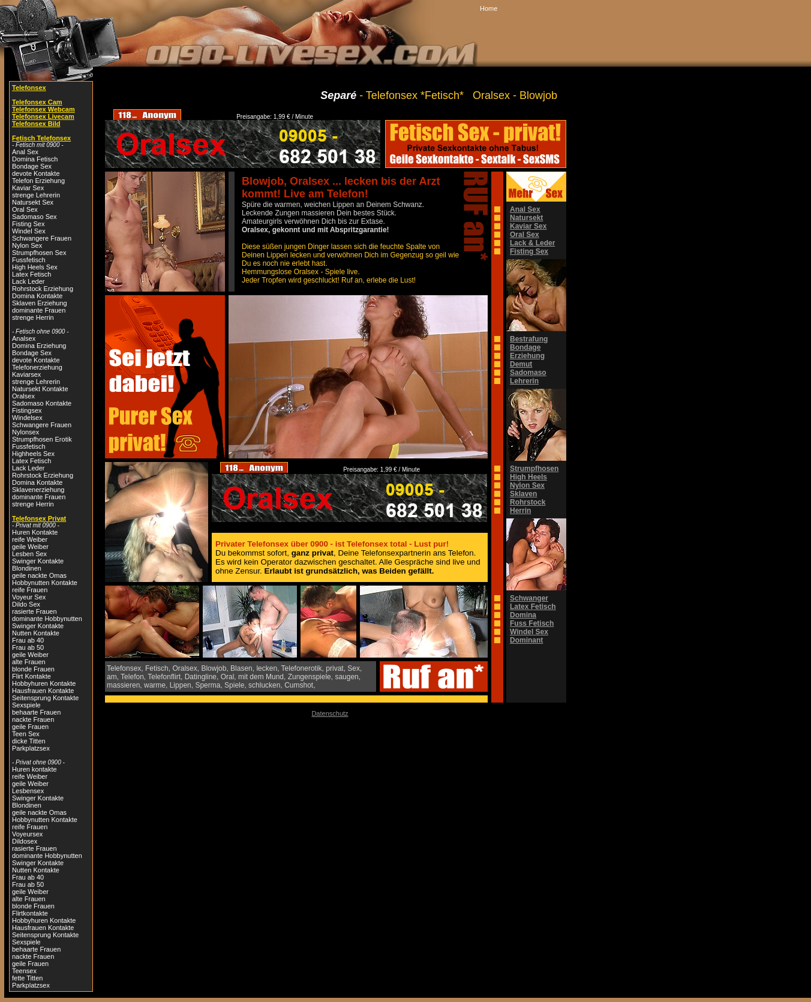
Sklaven (523, 494)
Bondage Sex (32, 166)
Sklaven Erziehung (39, 303)
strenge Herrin (33, 317)
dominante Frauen (38, 310)
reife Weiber (29, 539)
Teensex (24, 970)
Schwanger (529, 598)
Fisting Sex (28, 223)
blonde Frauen (33, 669)
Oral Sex (25, 209)
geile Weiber (30, 546)
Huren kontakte (34, 769)
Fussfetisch (29, 259)
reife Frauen (29, 589)
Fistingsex (27, 410)
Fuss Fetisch (532, 623)
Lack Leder (28, 281)
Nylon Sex (27, 245)
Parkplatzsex (31, 748)
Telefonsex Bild (36, 123)
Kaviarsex (26, 374)
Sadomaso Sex (34, 216)
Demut (521, 364)
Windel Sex (29, 231)
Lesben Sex (29, 553)
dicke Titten (29, 741)
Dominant (526, 640)
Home (488, 8)
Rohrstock (527, 502)
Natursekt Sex (32, 202)
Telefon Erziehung (38, 180)
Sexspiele (26, 705)
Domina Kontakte (37, 295)
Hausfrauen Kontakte (43, 690)
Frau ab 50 (28, 647)
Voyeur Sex (29, 597)
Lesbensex (28, 790)
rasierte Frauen (34, 611)
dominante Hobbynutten (47, 618)
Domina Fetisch (35, 159)
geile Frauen (30, 726)
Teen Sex (26, 733)
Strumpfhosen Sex (39, 252)
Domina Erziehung (39, 345)
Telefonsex (29, 87)
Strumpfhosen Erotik (42, 439)
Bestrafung (529, 339)
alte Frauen (29, 661)
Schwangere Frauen (41, 238)
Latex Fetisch (31, 274)
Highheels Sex (33, 453)
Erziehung (527, 356)
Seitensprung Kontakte (45, 697)
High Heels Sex (35, 267)
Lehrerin (524, 381)
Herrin (520, 510)
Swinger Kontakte (38, 561)
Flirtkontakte (30, 913)
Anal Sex (25, 151)
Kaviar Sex (28, 187)
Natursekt (526, 218)
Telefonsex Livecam (43, 116)
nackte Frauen (33, 719)
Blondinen (26, 568)
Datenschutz (329, 713)
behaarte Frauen (36, 712)
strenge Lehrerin (36, 195)
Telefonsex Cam (37, 102)
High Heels (528, 477)
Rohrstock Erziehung (42, 288)
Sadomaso (528, 372)
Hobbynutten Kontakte (44, 582)
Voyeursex (27, 834)
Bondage (525, 347)
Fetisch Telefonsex (41, 138)
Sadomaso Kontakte (41, 403)
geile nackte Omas (39, 575)
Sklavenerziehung (38, 489)
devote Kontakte (36, 173)
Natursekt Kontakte (40, 388)
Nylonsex (25, 432)
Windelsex (27, 417)
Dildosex (24, 841)
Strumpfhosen (534, 468)
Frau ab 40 (28, 640)
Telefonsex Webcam (43, 109)
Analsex (23, 338)
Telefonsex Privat (39, 518)
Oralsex (23, 396)
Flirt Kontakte (31, 676)
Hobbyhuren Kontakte (44, 683)
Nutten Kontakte (35, 633)
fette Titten (27, 978)
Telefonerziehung (37, 367)
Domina (523, 615)
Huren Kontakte (35, 532)
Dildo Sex (26, 604)
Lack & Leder (532, 243)
